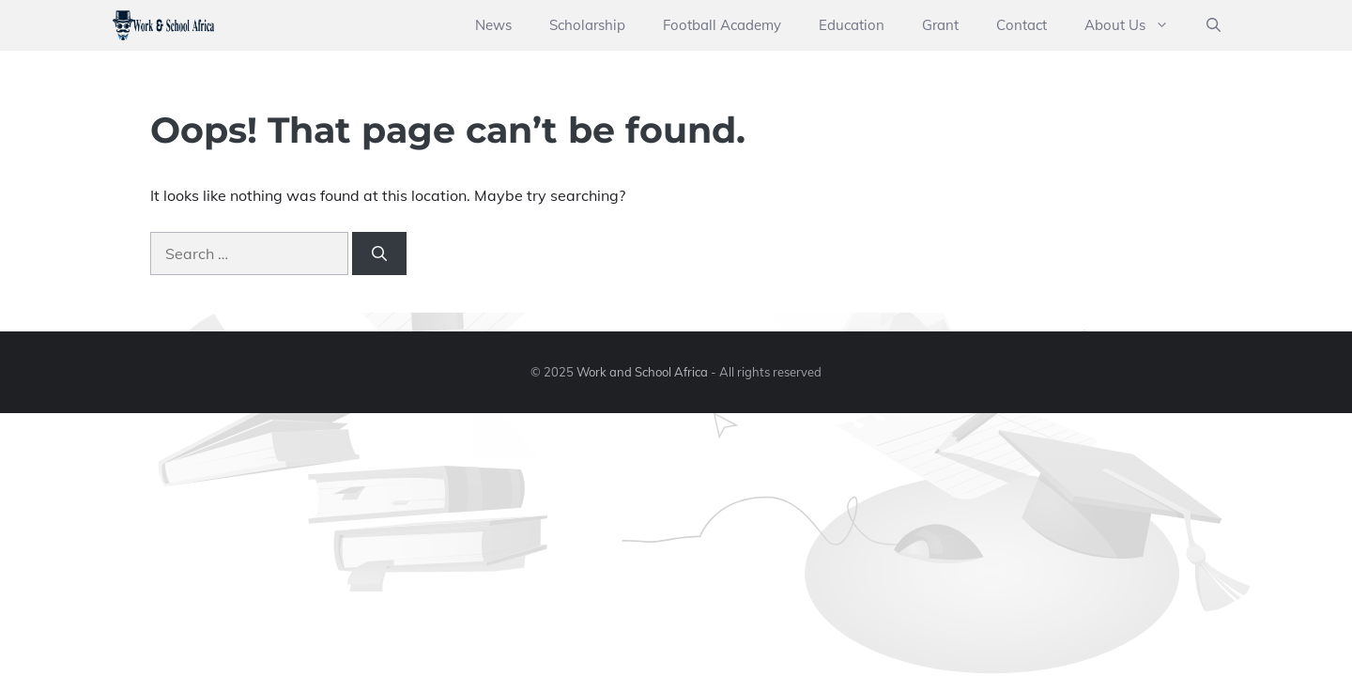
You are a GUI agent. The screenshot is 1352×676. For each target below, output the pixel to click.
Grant (940, 25)
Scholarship (587, 25)
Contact (1021, 25)
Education (851, 25)
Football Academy (722, 25)
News (493, 25)
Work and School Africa (642, 371)
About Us (1136, 25)
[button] (1213, 25)
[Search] (379, 253)
